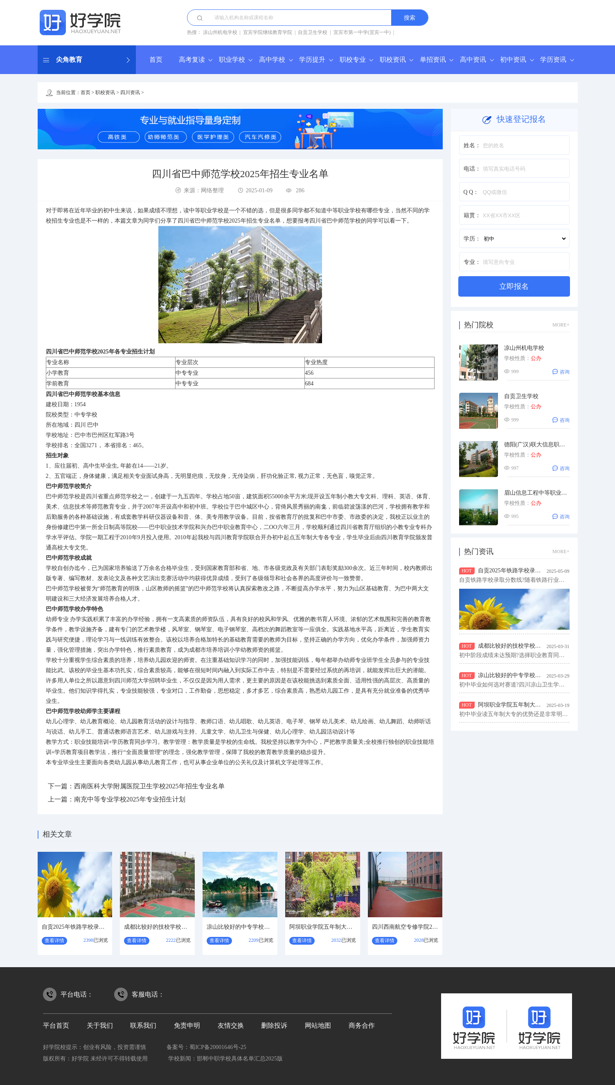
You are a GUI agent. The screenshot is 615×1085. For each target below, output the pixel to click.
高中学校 (272, 59)
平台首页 (56, 1025)
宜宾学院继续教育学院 (267, 32)
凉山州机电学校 (220, 32)
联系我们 (143, 1025)
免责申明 (187, 1025)
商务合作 (362, 1025)
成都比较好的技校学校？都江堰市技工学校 (178, 927)
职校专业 (353, 59)
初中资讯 (513, 59)
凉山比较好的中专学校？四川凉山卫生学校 (261, 927)
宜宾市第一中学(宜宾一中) (362, 32)
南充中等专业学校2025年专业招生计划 (129, 799)
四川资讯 (130, 92)
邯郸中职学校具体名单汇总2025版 (240, 1059)
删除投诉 (274, 1025)
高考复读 (192, 59)
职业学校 (232, 59)
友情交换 (231, 1025)
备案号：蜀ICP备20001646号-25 (206, 1047)
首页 (155, 59)
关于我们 (100, 1025)
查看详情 (54, 940)
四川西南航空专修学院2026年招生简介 (420, 927)
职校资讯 (393, 59)
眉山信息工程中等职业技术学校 (544, 493)
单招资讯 (433, 59)
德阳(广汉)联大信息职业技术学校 (546, 444)
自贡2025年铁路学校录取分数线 (82, 927)
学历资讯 (553, 59)
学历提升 (312, 59)
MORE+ (560, 325)
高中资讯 (473, 59)
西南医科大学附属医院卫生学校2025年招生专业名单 (149, 786)
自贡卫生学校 (312, 32)
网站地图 (318, 1025)
